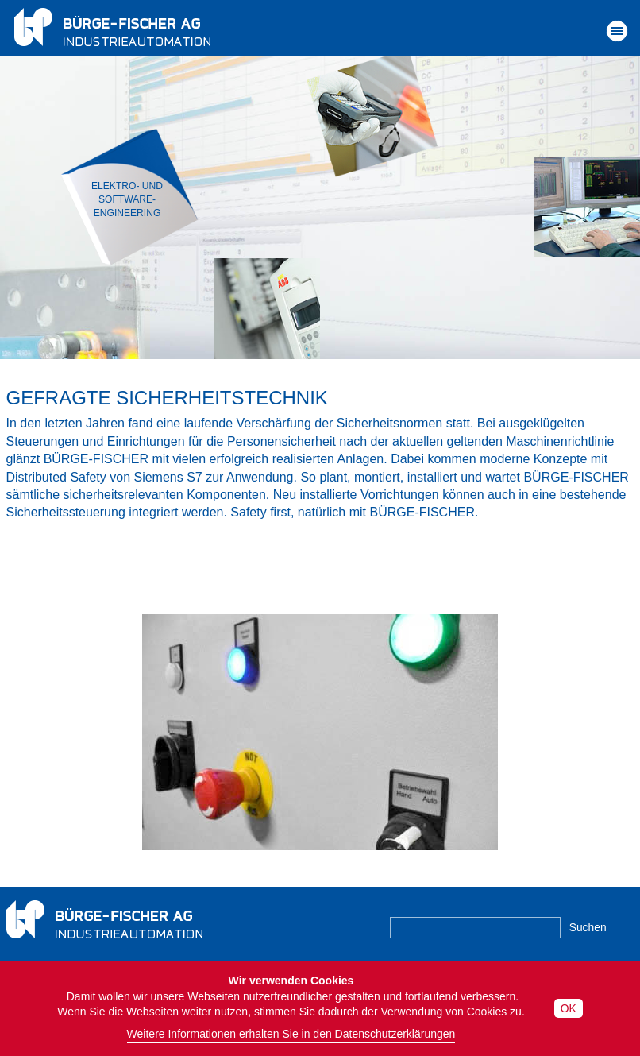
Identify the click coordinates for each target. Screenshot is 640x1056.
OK (568, 1008)
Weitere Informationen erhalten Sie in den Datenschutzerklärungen (291, 1033)
